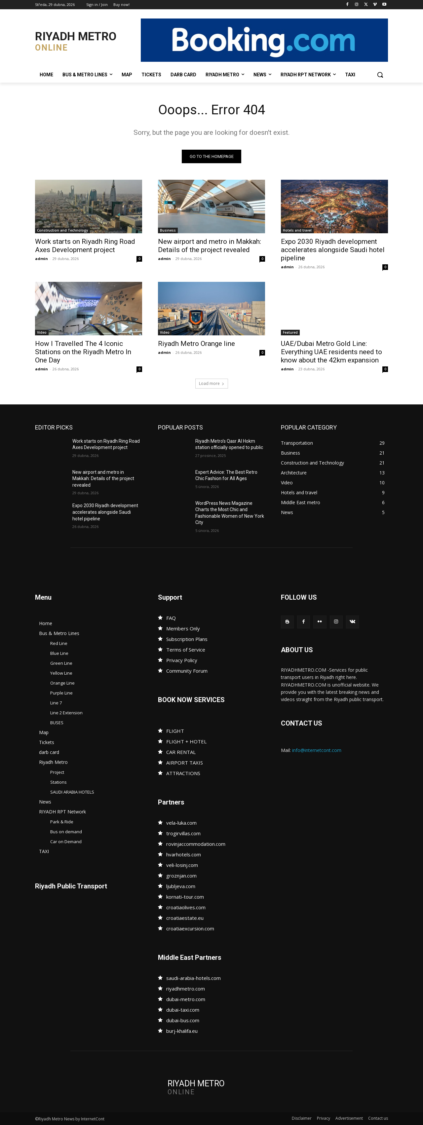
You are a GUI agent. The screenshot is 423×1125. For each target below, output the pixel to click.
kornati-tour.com (185, 896)
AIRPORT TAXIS (184, 762)
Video (42, 332)
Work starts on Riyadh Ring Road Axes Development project (85, 246)
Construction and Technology (62, 230)
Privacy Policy (181, 660)
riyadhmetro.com (185, 988)
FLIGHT (175, 731)
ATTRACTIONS (183, 773)
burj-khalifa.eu (182, 1031)
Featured (290, 332)
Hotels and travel (297, 230)
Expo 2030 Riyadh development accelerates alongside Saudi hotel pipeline (333, 250)
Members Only (183, 628)
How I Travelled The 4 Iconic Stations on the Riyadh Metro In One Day (83, 352)
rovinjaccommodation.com (195, 844)
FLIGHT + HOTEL (186, 741)
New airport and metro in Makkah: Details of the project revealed (209, 246)
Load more (211, 383)
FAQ (171, 618)
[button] (380, 75)
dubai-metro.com (185, 999)
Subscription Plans (187, 639)
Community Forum (187, 670)
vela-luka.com (181, 822)
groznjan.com (181, 875)
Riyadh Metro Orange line (196, 344)
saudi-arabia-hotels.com (193, 978)
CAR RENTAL (181, 752)
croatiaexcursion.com (190, 928)
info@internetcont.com (316, 750)
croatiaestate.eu (185, 918)
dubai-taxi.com (182, 1009)
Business (168, 230)
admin (41, 258)
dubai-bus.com (182, 1020)
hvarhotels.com (183, 854)
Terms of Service (185, 649)
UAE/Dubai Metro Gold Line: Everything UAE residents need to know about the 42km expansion (331, 352)
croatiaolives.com (186, 907)
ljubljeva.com (180, 886)
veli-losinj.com (182, 865)
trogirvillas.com (183, 833)
